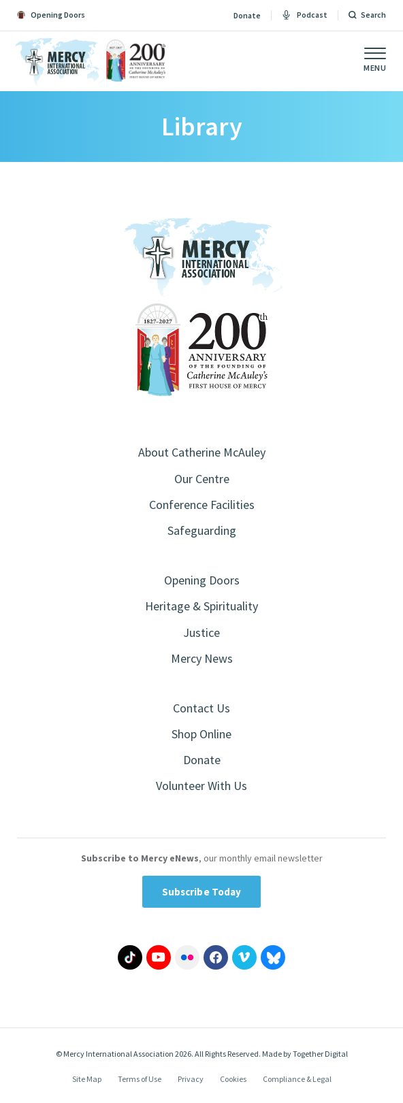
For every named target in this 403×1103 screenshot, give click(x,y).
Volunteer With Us (201, 785)
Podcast (304, 15)
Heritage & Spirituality (201, 606)
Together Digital (320, 1054)
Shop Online (201, 734)
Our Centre (201, 479)
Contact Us (201, 708)
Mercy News (202, 658)
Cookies (233, 1079)
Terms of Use (139, 1079)
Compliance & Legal (297, 1079)
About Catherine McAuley (201, 452)
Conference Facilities (202, 504)
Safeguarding (201, 530)
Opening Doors (202, 580)
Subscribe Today (202, 891)
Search (373, 15)
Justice (201, 632)
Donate (247, 15)
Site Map (86, 1079)
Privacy (191, 1079)
